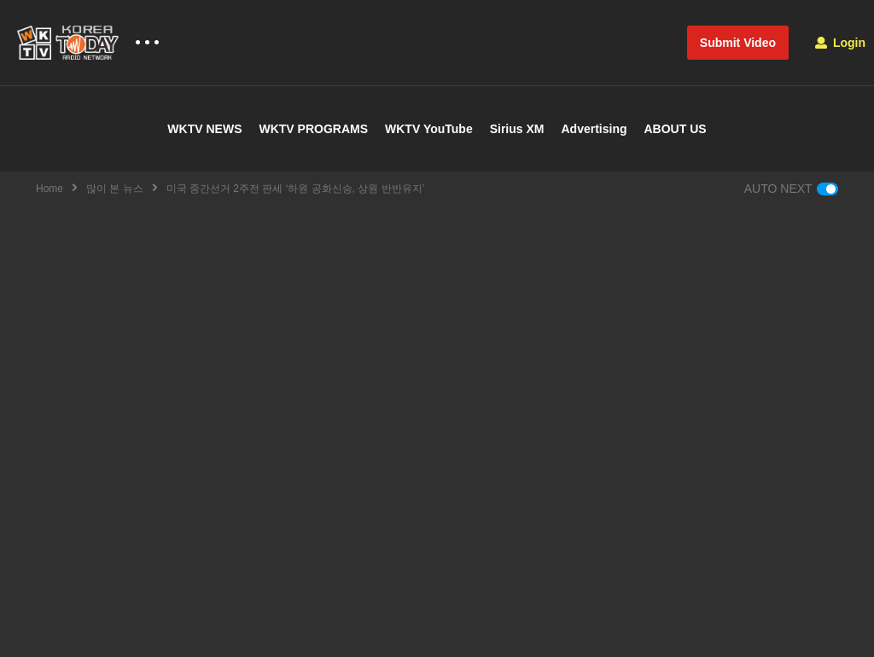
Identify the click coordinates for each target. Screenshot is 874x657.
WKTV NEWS (204, 129)
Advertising (593, 129)
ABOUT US (675, 129)
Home (49, 189)
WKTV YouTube (429, 129)
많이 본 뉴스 (114, 189)
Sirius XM (517, 129)
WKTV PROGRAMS (313, 129)
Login (840, 42)
